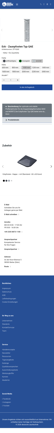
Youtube (5, 406)
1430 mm (45, 68)
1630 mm (5, 72)
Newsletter (6, 353)
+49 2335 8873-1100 (13, 232)
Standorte (6, 324)
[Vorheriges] (1, 29)
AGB (3, 295)
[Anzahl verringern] (4, 80)
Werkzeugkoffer (8, 373)
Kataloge (5, 363)
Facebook (6, 399)
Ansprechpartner (11, 249)
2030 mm (25, 72)
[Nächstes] (52, 29)
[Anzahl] (11, 80)
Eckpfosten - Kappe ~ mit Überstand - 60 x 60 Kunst (22, 174)
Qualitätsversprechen (10, 367)
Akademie (6, 380)
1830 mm (15, 72)
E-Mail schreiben (11, 214)
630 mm (5, 68)
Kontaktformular (8, 327)
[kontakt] (41, 4)
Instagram (6, 402)
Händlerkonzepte (8, 350)
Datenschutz (7, 292)
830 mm (15, 68)
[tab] (27, 110)
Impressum (6, 288)
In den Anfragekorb (27, 87)
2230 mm (35, 72)
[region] (27, 166)
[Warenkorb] (50, 4)
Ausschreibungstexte (10, 370)
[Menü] (17, 4)
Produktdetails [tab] (13, 120)
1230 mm (35, 68)
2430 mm (45, 72)
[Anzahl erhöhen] (18, 80)
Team (4, 331)
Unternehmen (7, 321)
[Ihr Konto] (44, 4)
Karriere (5, 377)
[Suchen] (47, 4)
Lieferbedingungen (9, 299)
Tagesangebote (8, 360)
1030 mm (26, 68)
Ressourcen (6, 356)
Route (7, 267)
